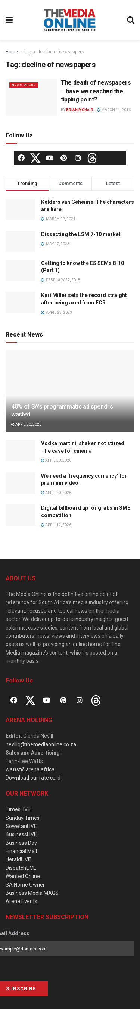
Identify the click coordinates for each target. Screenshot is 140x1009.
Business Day (21, 843)
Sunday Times (23, 818)
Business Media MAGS (32, 893)
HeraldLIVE (18, 859)
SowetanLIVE (21, 826)
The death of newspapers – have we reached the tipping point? (96, 91)
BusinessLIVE (21, 834)
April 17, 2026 (56, 525)
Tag (27, 51)
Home (12, 51)
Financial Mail (21, 851)
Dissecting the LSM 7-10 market (81, 234)
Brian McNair (79, 110)
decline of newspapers (60, 51)
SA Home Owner (25, 885)
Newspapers (24, 85)
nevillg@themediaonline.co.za (41, 744)
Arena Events (21, 901)
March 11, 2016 (114, 110)
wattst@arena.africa (30, 769)
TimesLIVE (18, 809)
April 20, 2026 (26, 424)
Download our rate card (33, 778)
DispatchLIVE (21, 868)
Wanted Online (23, 876)
